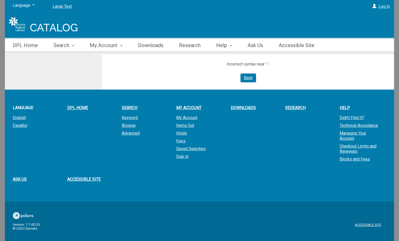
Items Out (185, 125)
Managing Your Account (353, 136)
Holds (181, 133)
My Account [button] (106, 45)
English (19, 117)
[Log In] (374, 6)
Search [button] (63, 45)
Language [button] (23, 107)
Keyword (130, 117)
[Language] (24, 5)
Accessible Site (296, 45)
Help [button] (224, 45)
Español (20, 125)
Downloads (150, 45)
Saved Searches (191, 148)
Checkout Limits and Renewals (358, 149)
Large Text (62, 6)
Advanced (131, 133)
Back (248, 77)
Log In (384, 6)
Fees (180, 140)
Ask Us (255, 45)
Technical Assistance (359, 125)
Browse (129, 125)
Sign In (182, 156)
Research (190, 45)
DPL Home (25, 45)
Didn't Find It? (352, 117)
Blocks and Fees (355, 159)
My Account (186, 117)
